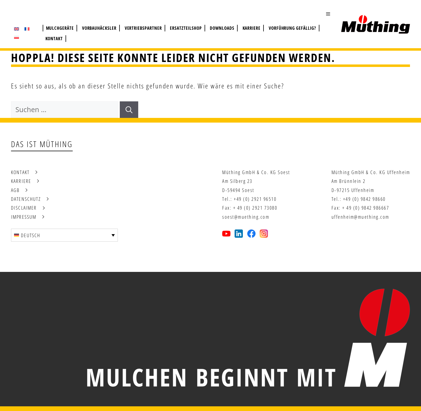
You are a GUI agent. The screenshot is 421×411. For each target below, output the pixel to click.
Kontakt (54, 39)
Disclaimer (24, 207)
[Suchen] (129, 109)
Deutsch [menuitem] (30, 235)
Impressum (23, 216)
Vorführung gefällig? (292, 28)
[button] (330, 14)
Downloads (222, 28)
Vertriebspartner (143, 28)
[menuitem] (16, 29)
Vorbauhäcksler (99, 28)
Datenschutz (26, 199)
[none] (64, 235)
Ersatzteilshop (186, 28)
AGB (15, 190)
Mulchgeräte (60, 28)
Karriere (252, 28)
